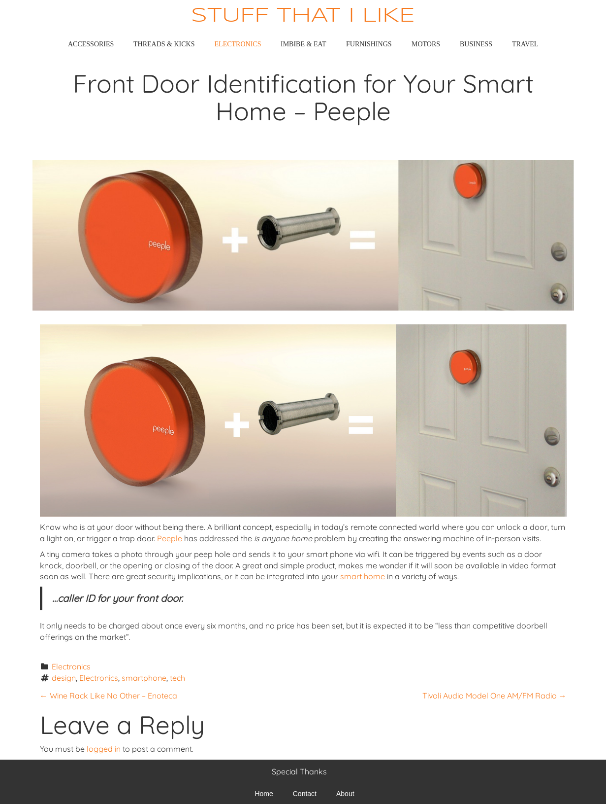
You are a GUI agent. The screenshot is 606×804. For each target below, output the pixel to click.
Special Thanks (299, 771)
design (64, 678)
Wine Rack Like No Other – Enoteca (108, 695)
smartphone (144, 678)
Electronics (238, 44)
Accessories (91, 44)
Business (476, 44)
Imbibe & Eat (303, 44)
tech (177, 678)
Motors (426, 44)
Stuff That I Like (303, 16)
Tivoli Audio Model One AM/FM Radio (494, 695)
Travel (525, 44)
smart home (362, 576)
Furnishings (369, 44)
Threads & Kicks (163, 44)
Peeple (170, 538)
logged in (104, 749)
